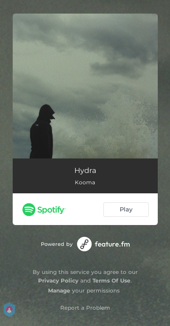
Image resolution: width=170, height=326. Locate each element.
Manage (59, 290)
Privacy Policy (58, 280)
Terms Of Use (111, 280)
